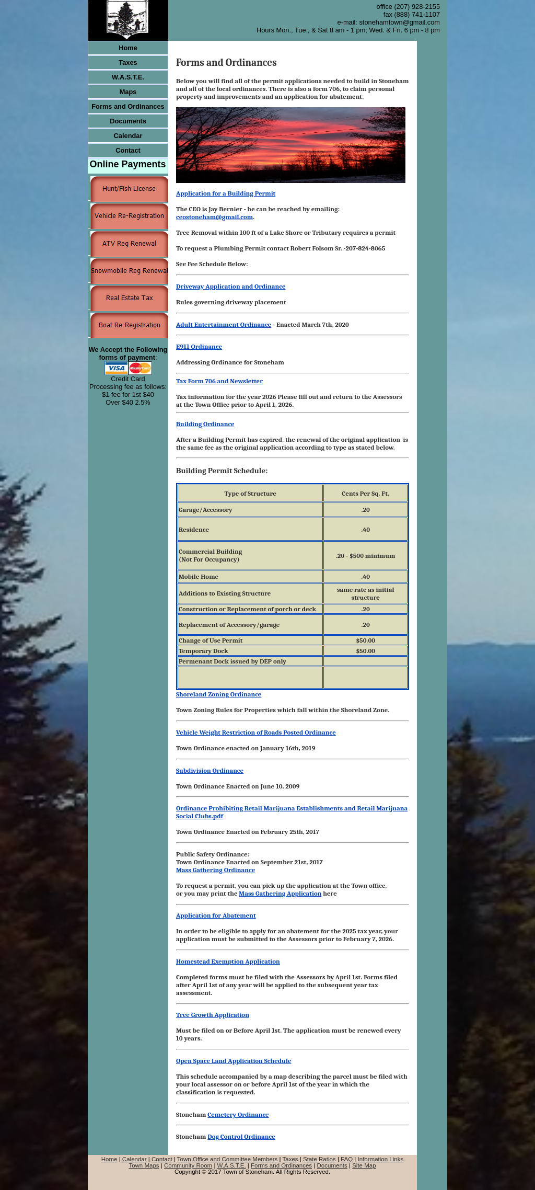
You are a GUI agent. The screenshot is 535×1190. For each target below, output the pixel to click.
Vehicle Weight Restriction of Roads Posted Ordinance (256, 732)
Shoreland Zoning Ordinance (218, 694)
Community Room (188, 1165)
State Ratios (319, 1159)
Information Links (381, 1159)
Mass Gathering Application (280, 893)
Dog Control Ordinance (241, 1136)
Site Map (364, 1165)
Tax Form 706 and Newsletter (219, 381)
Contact (162, 1159)
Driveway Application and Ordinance (231, 286)
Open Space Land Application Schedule (233, 1061)
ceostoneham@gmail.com (214, 217)
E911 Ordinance (199, 346)
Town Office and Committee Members (227, 1159)
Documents (332, 1165)
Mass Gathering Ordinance (215, 870)
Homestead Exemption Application (228, 961)
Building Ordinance (205, 424)
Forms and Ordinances (281, 1165)
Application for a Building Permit (225, 193)
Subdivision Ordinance (209, 770)
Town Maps (144, 1165)
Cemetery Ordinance (238, 1114)
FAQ (347, 1159)
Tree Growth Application (212, 1015)
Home (109, 1159)
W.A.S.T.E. (231, 1165)
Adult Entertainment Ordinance (223, 324)
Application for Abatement (216, 915)
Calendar (134, 1159)
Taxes (290, 1159)
